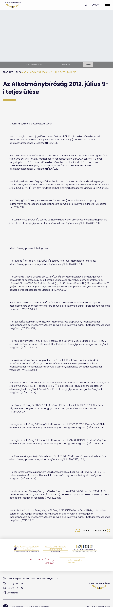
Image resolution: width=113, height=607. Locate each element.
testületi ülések (12, 72)
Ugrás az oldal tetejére (96, 530)
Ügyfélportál (10, 593)
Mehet (88, 64)
